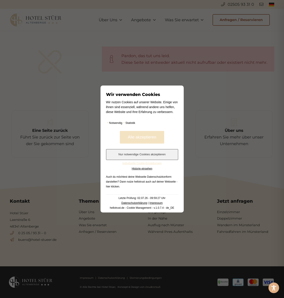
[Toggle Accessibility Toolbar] (274, 288)
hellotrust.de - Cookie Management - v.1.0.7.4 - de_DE (142, 207)
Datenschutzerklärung (134, 203)
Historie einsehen (142, 168)
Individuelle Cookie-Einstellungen (142, 163)
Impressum (156, 203)
